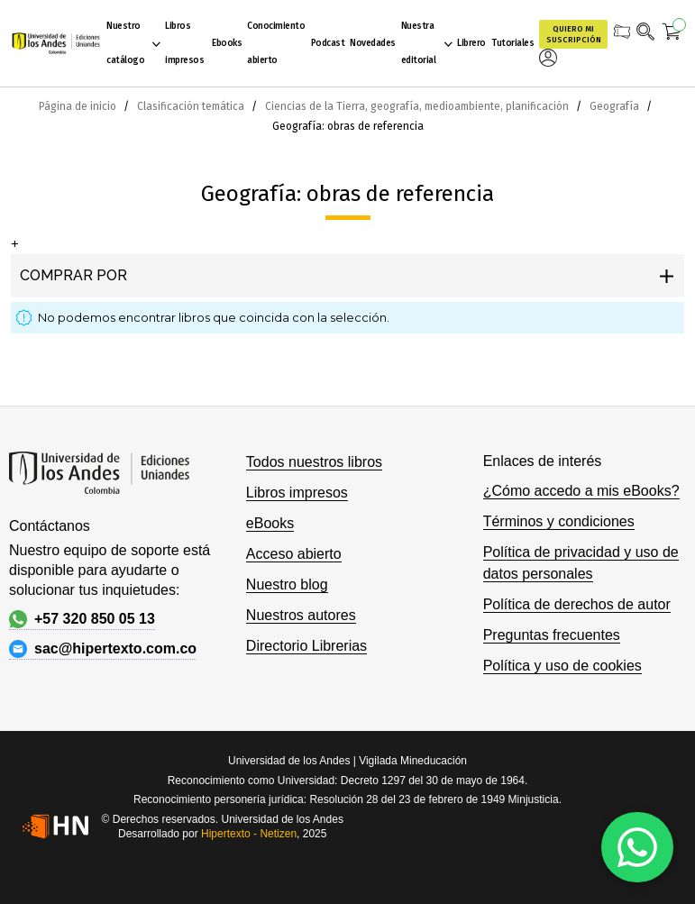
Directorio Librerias (306, 645)
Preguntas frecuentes (551, 635)
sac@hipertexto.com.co (103, 649)
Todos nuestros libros (314, 462)
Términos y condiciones (559, 521)
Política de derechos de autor (577, 604)
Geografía (616, 106)
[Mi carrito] (672, 34)
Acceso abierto (294, 554)
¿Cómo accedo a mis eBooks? (581, 490)
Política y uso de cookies (562, 665)
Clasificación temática (192, 106)
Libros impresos (297, 492)
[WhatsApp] (637, 847)
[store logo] (56, 43)
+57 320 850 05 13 (82, 619)
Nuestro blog (287, 584)
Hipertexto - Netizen (249, 833)
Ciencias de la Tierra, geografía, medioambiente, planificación (418, 106)
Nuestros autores (301, 615)
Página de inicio (79, 106)
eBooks (270, 523)
